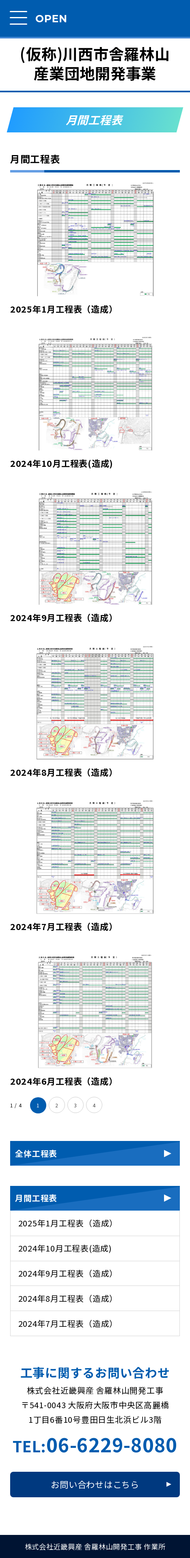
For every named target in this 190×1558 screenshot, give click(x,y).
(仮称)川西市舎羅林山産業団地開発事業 (95, 63)
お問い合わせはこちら (95, 1484)
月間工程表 (36, 1198)
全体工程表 (36, 1153)
